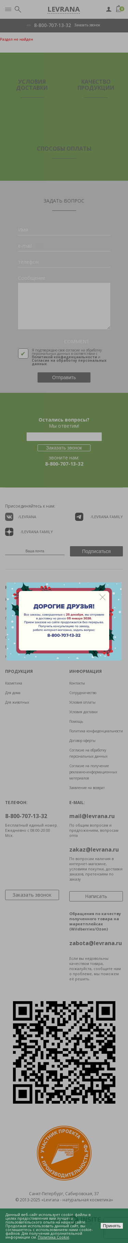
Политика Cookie (53, 1237)
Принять (111, 1225)
